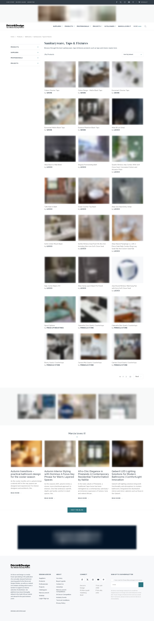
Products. (15, 47)
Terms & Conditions (62, 600)
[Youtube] (129, 2)
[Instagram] (125, 2)
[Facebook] (117, 2)
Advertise (31, 2)
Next (137, 376)
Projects (97, 26)
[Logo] (15, 26)
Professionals (83, 26)
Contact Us (60, 584)
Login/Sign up (44, 598)
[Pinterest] (134, 2)
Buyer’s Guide (21, 2)
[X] (121, 2)
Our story (10, 2)
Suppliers (57, 26)
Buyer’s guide (61, 581)
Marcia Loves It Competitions (61, 590)
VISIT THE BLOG (77, 510)
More (137, 26)
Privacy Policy (60, 603)
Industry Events (61, 597)
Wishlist (142, 2)
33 (130, 376)
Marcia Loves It (124, 26)
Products (69, 26)
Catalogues (109, 26)
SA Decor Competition (63, 594)
